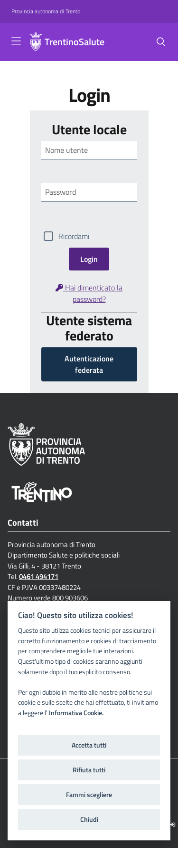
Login (89, 259)
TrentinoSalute (74, 42)
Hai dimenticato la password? (89, 293)
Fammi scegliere (89, 794)
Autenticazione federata (89, 364)
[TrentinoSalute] (36, 41)
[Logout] (172, 824)
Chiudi (89, 819)
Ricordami (73, 236)
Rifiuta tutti (89, 770)
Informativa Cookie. (76, 713)
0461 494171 (38, 576)
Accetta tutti (89, 745)
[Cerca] (161, 42)
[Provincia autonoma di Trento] (45, 11)
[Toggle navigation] (16, 41)
